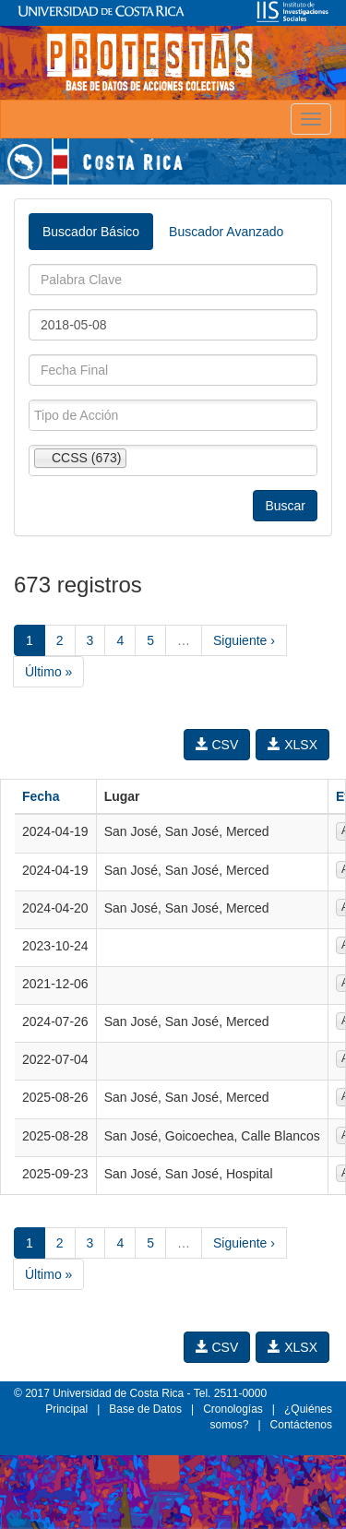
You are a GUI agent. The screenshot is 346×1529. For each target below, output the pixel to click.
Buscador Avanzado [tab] (226, 231)
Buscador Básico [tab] (90, 231)
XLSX (292, 744)
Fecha (40, 796)
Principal (66, 1409)
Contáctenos (301, 1424)
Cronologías (233, 1409)
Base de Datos (145, 1409)
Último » (48, 671)
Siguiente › (244, 640)
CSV (217, 744)
